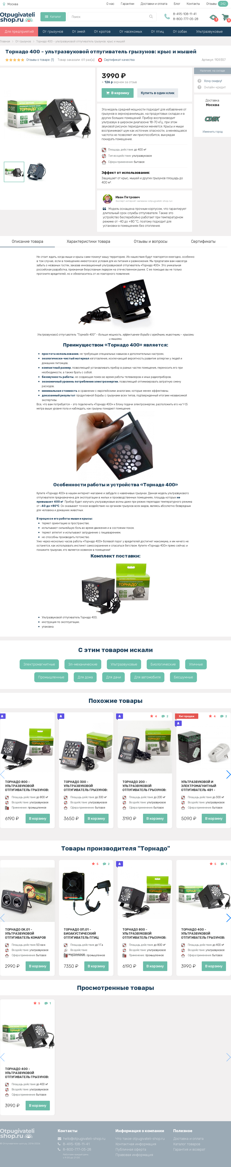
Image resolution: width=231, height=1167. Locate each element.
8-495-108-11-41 (184, 14)
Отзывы (217, 4)
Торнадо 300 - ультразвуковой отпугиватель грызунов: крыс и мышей (85, 786)
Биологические (163, 664)
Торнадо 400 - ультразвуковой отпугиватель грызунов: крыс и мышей (203, 933)
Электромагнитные (39, 664)
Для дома (85, 677)
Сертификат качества (116, 60)
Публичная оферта (131, 1149)
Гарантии (127, 4)
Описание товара (27, 241)
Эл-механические (82, 664)
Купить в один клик (157, 93)
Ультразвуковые (209, 31)
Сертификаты (203, 241)
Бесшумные (183, 677)
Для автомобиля (147, 677)
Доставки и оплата (154, 4)
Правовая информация (134, 1155)
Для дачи (113, 677)
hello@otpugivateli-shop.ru (81, 1138)
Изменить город (213, 132)
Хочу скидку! (213, 81)
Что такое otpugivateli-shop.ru (140, 1138)
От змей (78, 31)
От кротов (102, 31)
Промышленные (51, 677)
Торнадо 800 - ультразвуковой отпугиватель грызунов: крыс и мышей (27, 786)
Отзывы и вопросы (150, 241)
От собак (180, 31)
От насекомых (131, 31)
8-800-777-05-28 (185, 19)
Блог (177, 4)
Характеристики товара (88, 241)
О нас (110, 4)
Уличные (196, 664)
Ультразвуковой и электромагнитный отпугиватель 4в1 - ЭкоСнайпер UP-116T (198, 786)
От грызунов (53, 31)
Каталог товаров (186, 1144)
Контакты (193, 4)
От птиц (157, 31)
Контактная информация (136, 1144)
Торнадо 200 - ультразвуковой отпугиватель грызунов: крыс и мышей (144, 786)
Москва (10, 4)
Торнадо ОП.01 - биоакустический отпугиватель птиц (81, 933)
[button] (228, 774)
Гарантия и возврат (189, 1149)
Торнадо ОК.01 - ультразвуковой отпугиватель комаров (25, 933)
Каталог (53, 16)
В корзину (117, 93)
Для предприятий (19, 31)
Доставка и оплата (188, 1138)
